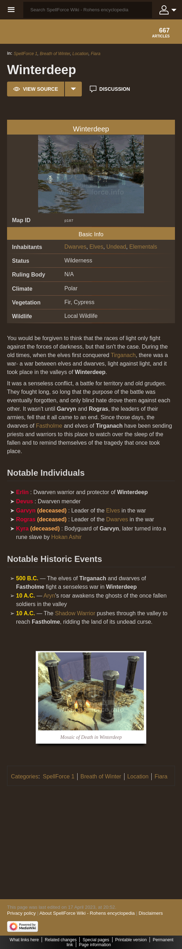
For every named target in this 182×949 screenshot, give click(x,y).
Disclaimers (151, 913)
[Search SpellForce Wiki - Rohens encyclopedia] (87, 10)
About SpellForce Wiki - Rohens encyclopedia (87, 913)
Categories (24, 776)
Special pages (96, 939)
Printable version (131, 939)
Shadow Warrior (75, 613)
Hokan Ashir (66, 537)
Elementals (143, 247)
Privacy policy (21, 913)
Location (80, 53)
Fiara (95, 53)
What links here (24, 939)
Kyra (22, 529)
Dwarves (75, 247)
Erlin (22, 492)
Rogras (26, 519)
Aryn (49, 596)
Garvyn (26, 511)
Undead (116, 247)
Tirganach (123, 355)
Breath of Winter (55, 53)
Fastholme (49, 426)
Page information (95, 944)
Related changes (61, 939)
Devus (24, 501)
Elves (96, 247)
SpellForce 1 (25, 53)
